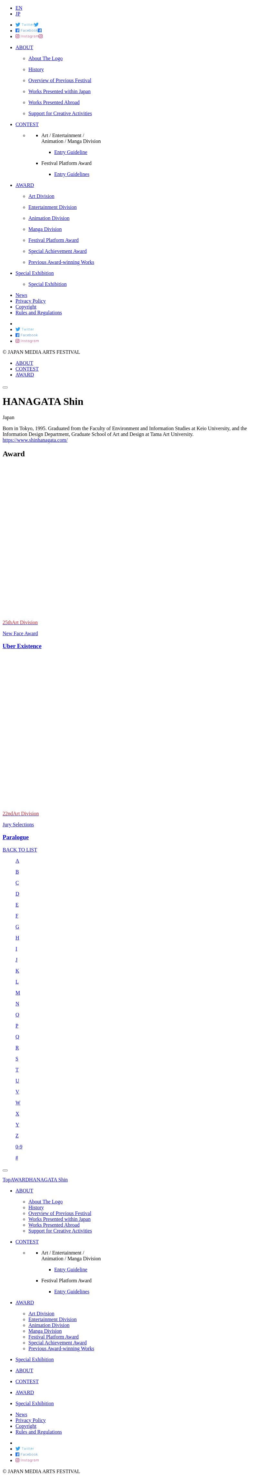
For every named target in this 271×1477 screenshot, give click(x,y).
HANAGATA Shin (48, 1179)
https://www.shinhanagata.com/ (35, 440)
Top (7, 1179)
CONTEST (27, 369)
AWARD (24, 374)
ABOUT (24, 363)
